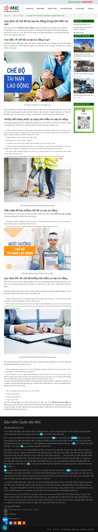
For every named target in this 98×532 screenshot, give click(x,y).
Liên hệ (49, 529)
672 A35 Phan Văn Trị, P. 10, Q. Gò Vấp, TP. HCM (23, 509)
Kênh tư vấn (75, 529)
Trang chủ (7, 15)
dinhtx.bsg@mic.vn (14, 518)
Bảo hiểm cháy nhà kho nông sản (84, 74)
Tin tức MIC (55, 529)
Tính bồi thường (65, 529)
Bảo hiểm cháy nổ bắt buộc (34, 455)
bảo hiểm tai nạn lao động (16, 306)
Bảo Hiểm (83, 529)
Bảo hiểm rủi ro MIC (17, 32)
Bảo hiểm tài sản (79, 32)
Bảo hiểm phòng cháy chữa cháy (83, 95)
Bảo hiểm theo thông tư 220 (82, 24)
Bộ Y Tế (13, 114)
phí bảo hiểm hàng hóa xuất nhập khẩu (58, 485)
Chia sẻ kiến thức (18, 15)
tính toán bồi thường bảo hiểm (46, 482)
